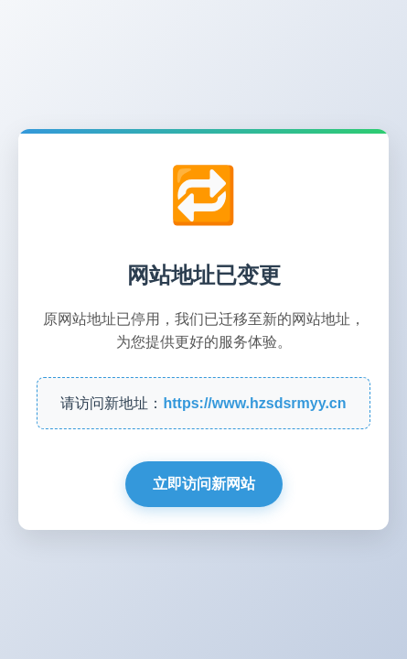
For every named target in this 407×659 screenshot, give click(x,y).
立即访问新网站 (204, 484)
